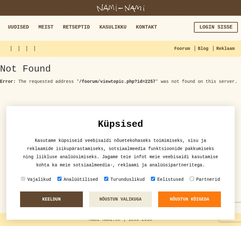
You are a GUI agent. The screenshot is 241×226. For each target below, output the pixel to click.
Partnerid (205, 179)
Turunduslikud (124, 179)
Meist (45, 27)
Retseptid (76, 27)
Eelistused (167, 179)
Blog (203, 48)
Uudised (18, 27)
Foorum (182, 48)
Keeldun (51, 199)
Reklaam (225, 48)
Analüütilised (77, 179)
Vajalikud (36, 179)
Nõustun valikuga (120, 199)
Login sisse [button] (216, 27)
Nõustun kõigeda (189, 199)
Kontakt (146, 27)
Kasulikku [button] (112, 27)
